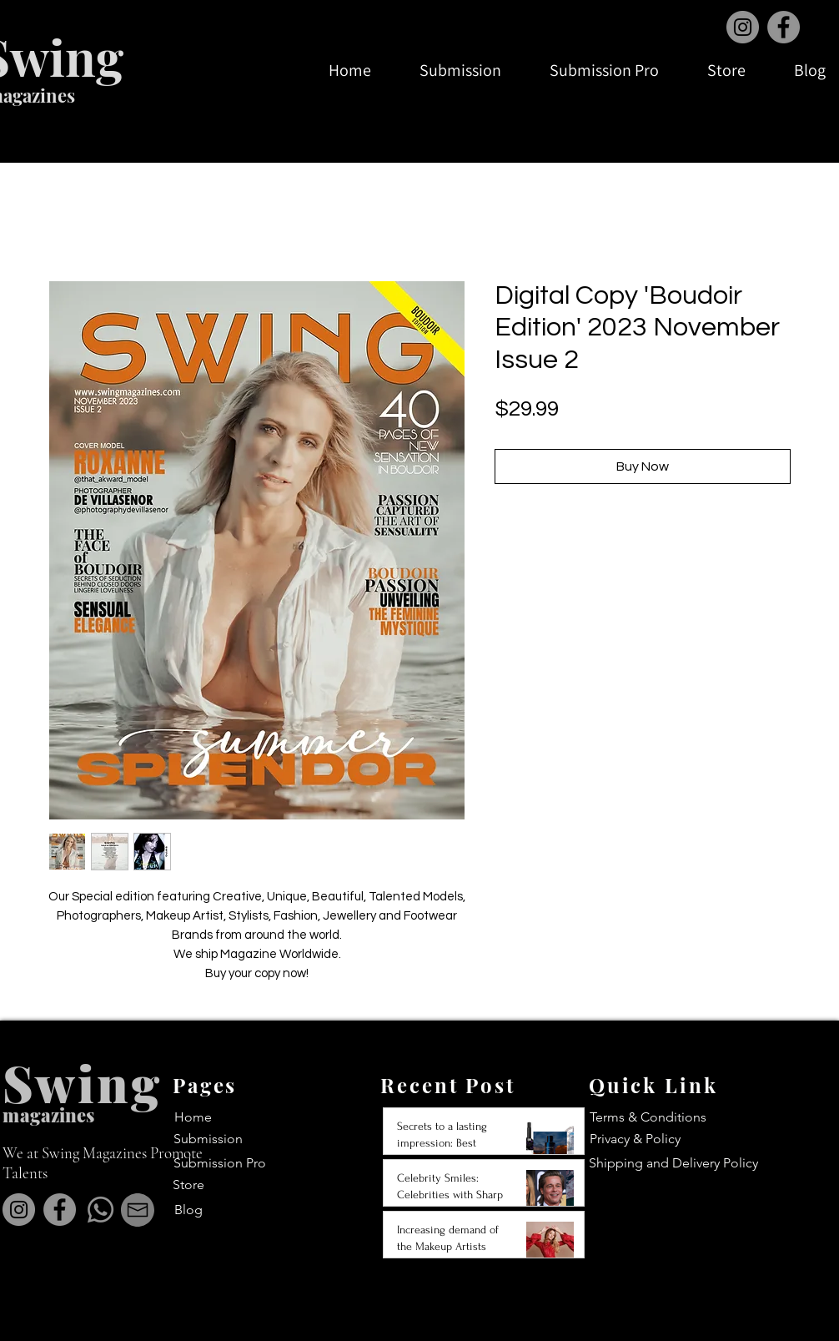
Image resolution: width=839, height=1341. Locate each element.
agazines (57, 1114)
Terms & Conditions (648, 1117)
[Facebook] (783, 27)
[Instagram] (742, 27)
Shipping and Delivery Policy (673, 1163)
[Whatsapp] (100, 1209)
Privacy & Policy (635, 1139)
